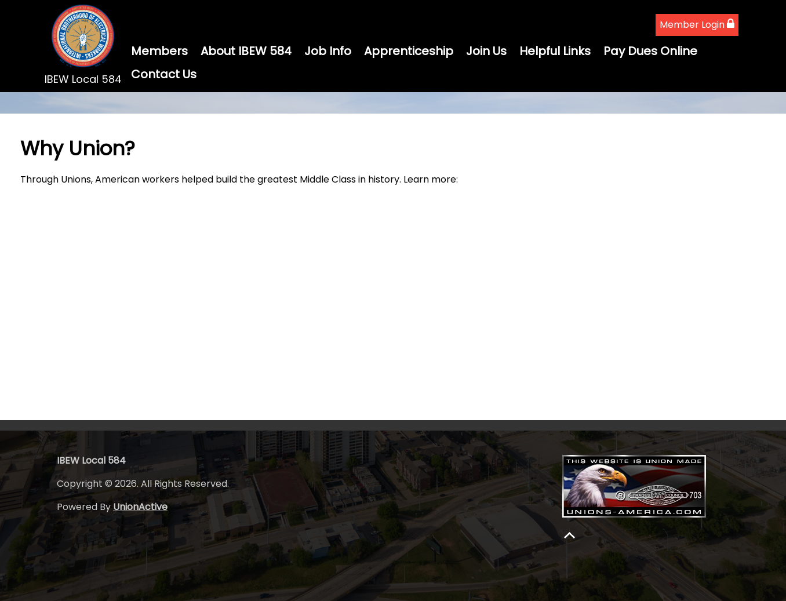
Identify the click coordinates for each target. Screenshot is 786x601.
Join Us (486, 51)
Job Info (327, 51)
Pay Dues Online (650, 51)
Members (159, 51)
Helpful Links (555, 51)
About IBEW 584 (246, 51)
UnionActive (140, 506)
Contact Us (163, 74)
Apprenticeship (408, 51)
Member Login (697, 24)
